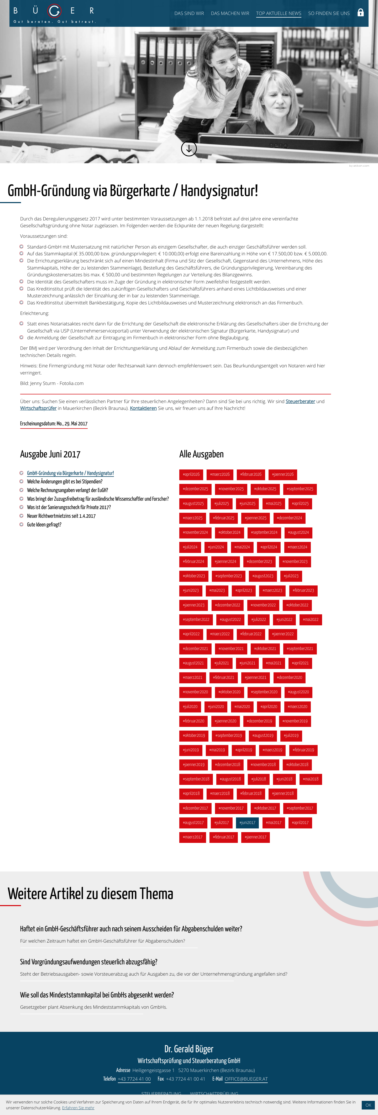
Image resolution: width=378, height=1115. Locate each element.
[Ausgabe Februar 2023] (303, 590)
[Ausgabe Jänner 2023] (193, 605)
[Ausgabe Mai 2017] (273, 822)
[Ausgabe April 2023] (243, 590)
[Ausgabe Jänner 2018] (283, 794)
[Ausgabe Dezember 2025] (195, 489)
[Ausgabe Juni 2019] (190, 750)
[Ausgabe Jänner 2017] (255, 837)
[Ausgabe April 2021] (300, 663)
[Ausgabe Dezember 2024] (290, 518)
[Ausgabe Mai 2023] (217, 590)
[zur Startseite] (54, 13)
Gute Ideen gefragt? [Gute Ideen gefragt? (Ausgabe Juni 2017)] (44, 525)
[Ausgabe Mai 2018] (311, 779)
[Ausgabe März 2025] (192, 518)
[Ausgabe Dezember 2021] (195, 648)
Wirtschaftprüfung (214, 1094)
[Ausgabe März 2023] (272, 590)
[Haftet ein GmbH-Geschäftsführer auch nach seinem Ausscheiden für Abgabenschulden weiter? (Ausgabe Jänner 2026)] (131, 933)
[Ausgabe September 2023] (228, 576)
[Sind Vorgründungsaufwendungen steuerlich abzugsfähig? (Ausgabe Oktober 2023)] (153, 966)
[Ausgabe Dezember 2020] (290, 677)
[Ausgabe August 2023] (263, 576)
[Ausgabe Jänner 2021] (255, 677)
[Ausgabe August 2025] (193, 503)
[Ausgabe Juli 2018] (258, 779)
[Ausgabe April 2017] (300, 822)
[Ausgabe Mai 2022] (311, 619)
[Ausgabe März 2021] (192, 677)
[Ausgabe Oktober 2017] (265, 808)
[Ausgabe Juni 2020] (215, 706)
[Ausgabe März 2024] (297, 547)
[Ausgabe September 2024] (264, 532)
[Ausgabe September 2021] (300, 648)
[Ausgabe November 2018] (263, 764)
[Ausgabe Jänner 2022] (283, 634)
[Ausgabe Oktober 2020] (229, 692)
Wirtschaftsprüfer (38, 408)
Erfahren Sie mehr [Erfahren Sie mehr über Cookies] (78, 1108)
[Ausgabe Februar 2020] (193, 721)
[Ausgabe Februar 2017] (223, 837)
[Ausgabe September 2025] (300, 489)
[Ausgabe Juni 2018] (284, 779)
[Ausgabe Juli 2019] (291, 736)
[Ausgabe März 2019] (272, 750)
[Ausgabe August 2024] (299, 532)
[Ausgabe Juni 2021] (247, 663)
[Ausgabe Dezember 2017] (195, 808)
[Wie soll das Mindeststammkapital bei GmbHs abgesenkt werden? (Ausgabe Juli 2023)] (97, 999)
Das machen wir (230, 13)
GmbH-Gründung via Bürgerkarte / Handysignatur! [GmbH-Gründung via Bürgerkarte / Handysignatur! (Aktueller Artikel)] (70, 473)
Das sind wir (189, 13)
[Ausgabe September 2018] (196, 779)
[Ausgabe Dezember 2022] (228, 605)
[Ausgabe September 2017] (300, 808)
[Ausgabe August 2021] (193, 663)
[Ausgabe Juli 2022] (258, 619)
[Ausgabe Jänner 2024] (225, 561)
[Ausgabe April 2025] (300, 503)
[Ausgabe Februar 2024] (193, 561)
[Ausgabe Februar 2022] (251, 634)
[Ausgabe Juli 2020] (190, 706)
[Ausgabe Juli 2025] (221, 503)
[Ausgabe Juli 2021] (221, 663)
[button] (361, 13)
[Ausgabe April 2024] (269, 547)
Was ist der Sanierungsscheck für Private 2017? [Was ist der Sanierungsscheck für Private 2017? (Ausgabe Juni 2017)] (69, 507)
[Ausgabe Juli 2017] (221, 822)
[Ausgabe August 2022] (230, 619)
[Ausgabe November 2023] (295, 561)
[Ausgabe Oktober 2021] (265, 648)
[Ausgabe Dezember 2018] (228, 764)
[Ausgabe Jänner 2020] (225, 721)
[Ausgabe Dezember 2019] (259, 721)
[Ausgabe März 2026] (220, 474)
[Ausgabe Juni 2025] (247, 503)
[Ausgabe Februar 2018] (251, 794)
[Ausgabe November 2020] (195, 692)
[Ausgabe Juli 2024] (190, 547)
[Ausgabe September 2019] (228, 736)
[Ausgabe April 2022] (191, 634)
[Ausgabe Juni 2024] (215, 547)
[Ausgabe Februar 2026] (251, 474)
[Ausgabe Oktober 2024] (229, 532)
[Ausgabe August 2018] (230, 779)
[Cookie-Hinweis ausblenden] (368, 1105)
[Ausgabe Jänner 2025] (255, 518)
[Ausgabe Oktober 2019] (193, 736)
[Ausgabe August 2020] (299, 692)
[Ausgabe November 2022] (263, 605)
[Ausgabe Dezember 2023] (259, 561)
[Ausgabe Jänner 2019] (193, 764)
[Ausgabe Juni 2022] (284, 619)
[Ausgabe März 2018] (220, 794)
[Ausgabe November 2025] (231, 489)
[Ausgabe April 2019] (243, 750)
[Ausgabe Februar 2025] (223, 518)
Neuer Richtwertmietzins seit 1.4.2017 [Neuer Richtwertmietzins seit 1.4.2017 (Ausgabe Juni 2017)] (61, 516)
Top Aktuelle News (278, 13)
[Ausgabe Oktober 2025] (265, 489)
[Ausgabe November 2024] (195, 532)
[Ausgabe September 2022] (196, 619)
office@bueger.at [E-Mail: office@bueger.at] (246, 1079)
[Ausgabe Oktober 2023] (193, 576)
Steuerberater (300, 401)
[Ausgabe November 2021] (231, 648)
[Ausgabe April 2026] (191, 474)
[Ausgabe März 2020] (297, 706)
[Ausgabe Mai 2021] (273, 663)
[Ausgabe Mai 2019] (217, 750)
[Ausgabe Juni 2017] (247, 822)
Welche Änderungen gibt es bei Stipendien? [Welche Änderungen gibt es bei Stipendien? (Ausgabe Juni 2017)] (64, 482)
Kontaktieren (143, 408)
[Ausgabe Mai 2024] (242, 547)
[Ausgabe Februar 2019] (303, 750)
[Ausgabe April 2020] (269, 706)
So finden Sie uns (329, 13)
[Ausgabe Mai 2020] (242, 706)
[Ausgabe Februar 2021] (223, 677)
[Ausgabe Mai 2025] (273, 503)
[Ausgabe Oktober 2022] (297, 605)
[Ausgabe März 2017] (192, 837)
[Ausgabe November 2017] (231, 808)
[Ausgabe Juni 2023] (190, 590)
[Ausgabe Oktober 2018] (297, 764)
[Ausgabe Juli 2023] (291, 576)
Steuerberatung (161, 1094)
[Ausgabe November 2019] (295, 721)
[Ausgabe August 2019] (263, 736)
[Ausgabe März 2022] (220, 634)
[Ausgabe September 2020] (264, 692)
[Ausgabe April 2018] (191, 794)
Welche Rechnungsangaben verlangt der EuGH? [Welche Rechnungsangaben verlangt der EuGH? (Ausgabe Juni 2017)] (67, 490)
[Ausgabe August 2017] (193, 822)
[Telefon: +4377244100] (134, 1079)
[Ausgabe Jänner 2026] (283, 474)
